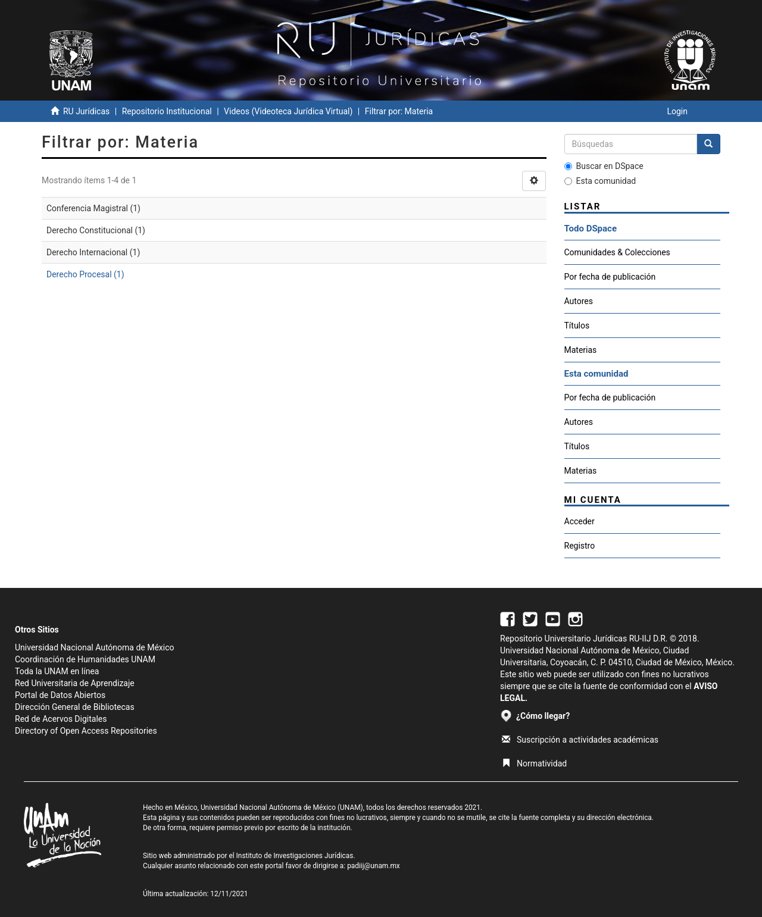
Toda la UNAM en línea (57, 671)
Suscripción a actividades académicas (580, 739)
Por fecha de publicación (610, 276)
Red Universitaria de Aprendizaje (75, 683)
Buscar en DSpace (604, 166)
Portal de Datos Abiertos (60, 695)
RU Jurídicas (86, 111)
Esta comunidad (600, 181)
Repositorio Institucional (167, 111)
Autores (578, 301)
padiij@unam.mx (373, 866)
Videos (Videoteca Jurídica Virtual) (288, 111)
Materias (580, 350)
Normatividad (534, 763)
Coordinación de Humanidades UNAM (85, 659)
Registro (579, 545)
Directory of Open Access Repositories (86, 731)
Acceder (579, 521)
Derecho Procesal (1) (85, 274)
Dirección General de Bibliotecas (75, 707)
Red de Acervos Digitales (61, 719)
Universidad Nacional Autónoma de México (94, 647)
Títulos (577, 325)
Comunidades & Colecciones (617, 252)
